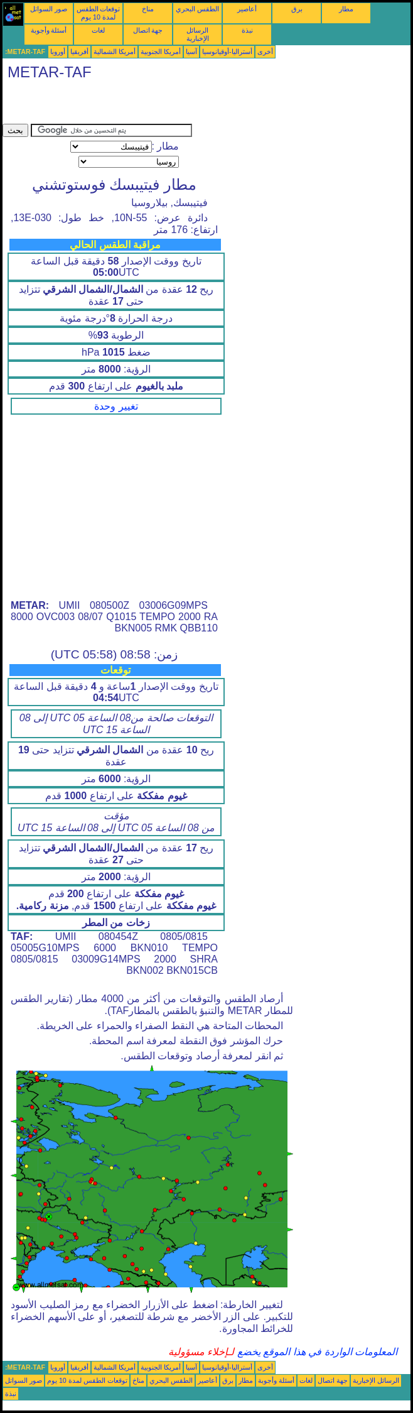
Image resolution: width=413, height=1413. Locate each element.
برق (297, 9)
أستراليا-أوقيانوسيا (227, 51)
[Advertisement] (149, 105)
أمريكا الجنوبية (161, 51)
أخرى (265, 51)
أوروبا (57, 51)
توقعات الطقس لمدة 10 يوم (99, 13)
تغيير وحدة (115, 406)
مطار (346, 9)
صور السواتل (48, 9)
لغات (98, 30)
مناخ (148, 9)
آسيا (191, 51)
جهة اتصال (148, 30)
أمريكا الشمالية (115, 51)
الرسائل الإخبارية (197, 34)
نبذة (247, 30)
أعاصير (247, 9)
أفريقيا (79, 51)
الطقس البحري (197, 9)
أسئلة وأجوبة (49, 30)
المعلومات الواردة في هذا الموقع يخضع (315, 1351)
